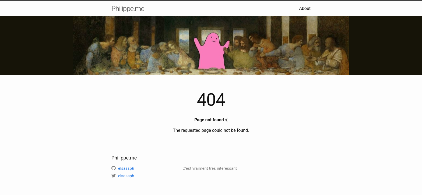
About (305, 8)
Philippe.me (127, 9)
